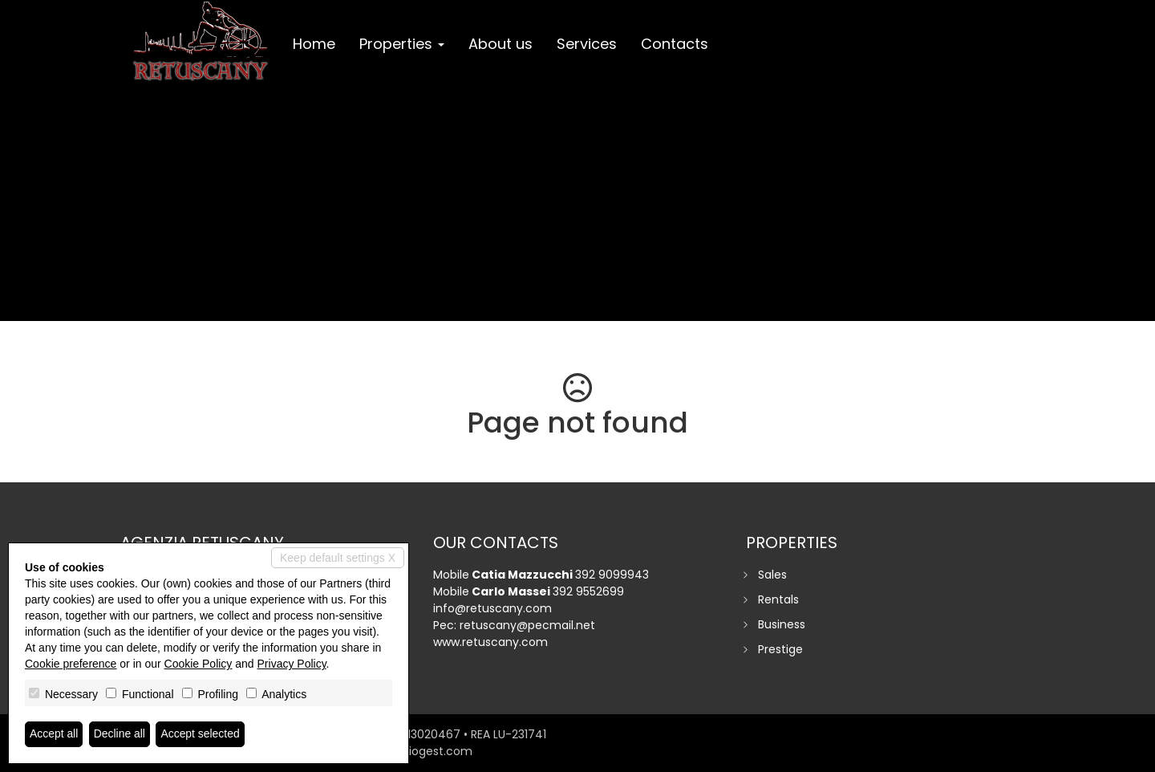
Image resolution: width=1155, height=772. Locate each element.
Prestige (780, 649)
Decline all (120, 734)
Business (781, 624)
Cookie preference (70, 663)
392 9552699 (588, 591)
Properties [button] (401, 44)
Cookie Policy (198, 663)
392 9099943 (612, 575)
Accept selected (201, 734)
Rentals (778, 599)
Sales (772, 575)
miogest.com (434, 751)
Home (314, 44)
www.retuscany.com (490, 642)
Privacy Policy (291, 663)
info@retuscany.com (492, 608)
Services (587, 44)
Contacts (674, 44)
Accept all (54, 734)
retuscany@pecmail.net (527, 625)
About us (500, 44)
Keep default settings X (337, 557)
